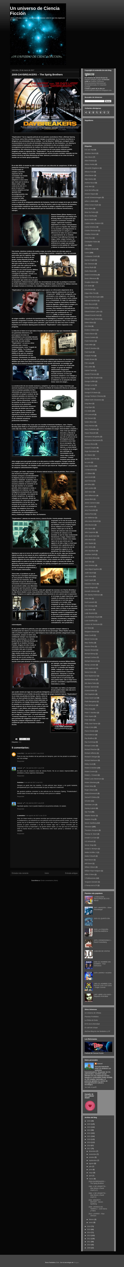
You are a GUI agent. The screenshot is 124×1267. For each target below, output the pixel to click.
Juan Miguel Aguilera (92, 569)
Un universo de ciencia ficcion (95, 78)
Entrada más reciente (20, 873)
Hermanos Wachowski (92, 440)
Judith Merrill (89, 573)
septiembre (93, 1160)
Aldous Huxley (90, 164)
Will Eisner (88, 863)
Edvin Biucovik (90, 304)
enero (91, 1222)
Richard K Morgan (91, 757)
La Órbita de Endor (91, 1020)
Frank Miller (89, 345)
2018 (89, 1145)
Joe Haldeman (90, 518)
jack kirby (88, 484)
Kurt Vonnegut (90, 606)
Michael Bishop (90, 654)
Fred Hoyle (88, 352)
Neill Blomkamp (90, 679)
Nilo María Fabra (90, 683)
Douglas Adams (90, 282)
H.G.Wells (88, 411)
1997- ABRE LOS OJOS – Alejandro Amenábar (103, 995)
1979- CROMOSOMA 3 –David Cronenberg (103, 941)
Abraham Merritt (90, 153)
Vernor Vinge (89, 845)
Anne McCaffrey (90, 190)
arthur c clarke (90, 201)
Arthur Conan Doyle (91, 205)
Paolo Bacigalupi (90, 701)
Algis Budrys (89, 179)
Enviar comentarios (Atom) (49, 880)
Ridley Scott (89, 764)
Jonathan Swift (90, 554)
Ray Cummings (90, 742)
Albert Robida (89, 161)
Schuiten (88, 801)
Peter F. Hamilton (91, 712)
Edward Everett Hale (92, 315)
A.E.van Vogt (89, 150)
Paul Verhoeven (90, 705)
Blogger (76, 1262)
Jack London (89, 488)
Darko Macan (89, 271)
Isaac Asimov (89, 466)
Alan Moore (89, 157)
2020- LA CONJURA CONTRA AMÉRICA (101, 930)
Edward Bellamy (90, 308)
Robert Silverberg (91, 782)
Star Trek (88, 812)
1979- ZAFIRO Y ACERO (103, 973)
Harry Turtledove (90, 429)
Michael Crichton (90, 657)
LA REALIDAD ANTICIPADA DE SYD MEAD (101, 899)
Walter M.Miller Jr (91, 852)
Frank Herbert (89, 341)
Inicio (47, 873)
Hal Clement (89, 418)
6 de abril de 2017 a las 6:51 (33, 782)
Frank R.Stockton (91, 348)
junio (91, 1169)
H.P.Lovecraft (89, 414)
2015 (89, 1229)
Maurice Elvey (90, 646)
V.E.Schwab (89, 841)
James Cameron (90, 503)
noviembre (93, 1154)
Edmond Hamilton (91, 300)
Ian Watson (88, 455)
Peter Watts (89, 720)
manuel (19, 768)
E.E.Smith (88, 286)
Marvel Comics (90, 639)
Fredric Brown (89, 359)
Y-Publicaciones (90, 878)
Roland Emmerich (91, 793)
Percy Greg (89, 709)
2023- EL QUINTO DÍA (102, 918)
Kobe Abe (88, 598)
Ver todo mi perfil (90, 1087)
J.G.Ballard (88, 473)
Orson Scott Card (91, 698)
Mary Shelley (89, 643)
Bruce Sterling (90, 216)
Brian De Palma (90, 212)
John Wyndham (90, 551)
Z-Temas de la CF (91, 885)
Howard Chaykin (90, 448)
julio (90, 1166)
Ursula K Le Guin (91, 838)
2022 (89, 1133)
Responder (20, 761)
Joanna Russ (89, 514)
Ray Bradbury (89, 738)
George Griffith (90, 381)
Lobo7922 (20, 753)
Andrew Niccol (90, 183)
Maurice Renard (90, 650)
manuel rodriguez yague (93, 79)
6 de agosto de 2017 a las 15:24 (36, 815)
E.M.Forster (89, 289)
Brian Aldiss (89, 208)
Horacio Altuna (90, 444)
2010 (89, 1245)
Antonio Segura (90, 194)
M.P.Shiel (88, 628)
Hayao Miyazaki (90, 433)
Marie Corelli (89, 635)
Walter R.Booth (90, 856)
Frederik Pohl (89, 356)
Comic (87, 253)
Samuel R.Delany (91, 797)
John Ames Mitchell (91, 521)
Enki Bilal (88, 326)
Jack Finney (89, 481)
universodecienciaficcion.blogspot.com (98, 90)
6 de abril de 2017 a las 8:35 (35, 803)
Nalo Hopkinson (90, 668)
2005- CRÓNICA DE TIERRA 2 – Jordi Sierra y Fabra (98, 1209)
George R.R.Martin (91, 392)
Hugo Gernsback (90, 451)
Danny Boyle (89, 267)
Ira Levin (88, 462)
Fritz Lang (88, 363)
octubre (92, 1157)
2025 (89, 1124)
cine (20, 742)
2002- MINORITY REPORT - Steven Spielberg (96, 1202)
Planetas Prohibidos (92, 1017)
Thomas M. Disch (91, 834)
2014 (89, 1232)
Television (88, 827)
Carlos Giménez (90, 227)
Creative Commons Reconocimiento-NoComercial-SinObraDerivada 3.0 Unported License (95, 84)
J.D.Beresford (89, 470)
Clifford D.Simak (90, 249)
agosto (91, 1163)
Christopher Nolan (91, 242)
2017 (89, 1148)
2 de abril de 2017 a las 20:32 (34, 753)
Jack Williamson (90, 495)
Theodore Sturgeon (91, 830)
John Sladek (89, 543)
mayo (91, 1173)
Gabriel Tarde (89, 370)
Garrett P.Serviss (90, 374)
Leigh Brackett (90, 613)
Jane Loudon (89, 506)
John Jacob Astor (91, 536)
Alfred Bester (89, 175)
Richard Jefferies (90, 753)
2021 (89, 1136)
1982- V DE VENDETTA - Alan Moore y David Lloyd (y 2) (97, 1188)
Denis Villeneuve (90, 278)
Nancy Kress (89, 672)
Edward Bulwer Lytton (92, 311)
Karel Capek (89, 580)
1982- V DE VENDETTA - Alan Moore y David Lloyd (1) (97, 1195)
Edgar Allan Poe (90, 293)
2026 (89, 1121)
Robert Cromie (90, 771)
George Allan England (92, 378)
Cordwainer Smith (91, 256)
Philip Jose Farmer (91, 723)
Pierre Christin (90, 731)
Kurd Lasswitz (89, 602)
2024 (89, 1127)
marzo (91, 1179)
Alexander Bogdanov (92, 168)
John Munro (89, 539)
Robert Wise (89, 786)
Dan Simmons (90, 264)
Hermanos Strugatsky (92, 437)
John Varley (89, 547)
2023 (89, 1130)
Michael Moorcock (91, 661)
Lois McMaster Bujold (92, 617)
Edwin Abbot (89, 322)
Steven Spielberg (91, 823)
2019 (89, 1142)
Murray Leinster (90, 665)
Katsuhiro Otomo (90, 584)
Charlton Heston (90, 234)
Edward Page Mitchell (92, 319)
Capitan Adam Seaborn (93, 223)
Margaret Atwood (91, 631)
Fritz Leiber (88, 367)
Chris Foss (88, 238)
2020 (89, 1139)
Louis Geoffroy (90, 620)
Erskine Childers (90, 330)
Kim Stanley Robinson (92, 595)
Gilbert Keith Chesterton (93, 400)
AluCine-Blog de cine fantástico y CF (97, 1031)
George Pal (89, 389)
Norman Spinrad (90, 687)
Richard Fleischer (91, 749)
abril (90, 1176)
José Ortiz (88, 562)
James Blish (89, 499)
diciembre (92, 1151)
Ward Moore (89, 860)
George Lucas (90, 385)
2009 (89, 1248)
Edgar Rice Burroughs (92, 297)
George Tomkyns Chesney (94, 396)
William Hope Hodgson (93, 871)
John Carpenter (90, 532)
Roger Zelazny (90, 790)
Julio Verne (88, 576)
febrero (91, 1219)
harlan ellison (89, 422)
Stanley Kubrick (90, 808)
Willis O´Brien (89, 874)
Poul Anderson (90, 735)
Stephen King (89, 819)
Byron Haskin (89, 219)
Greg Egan (88, 407)
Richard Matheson (91, 760)
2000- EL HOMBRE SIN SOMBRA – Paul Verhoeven (102, 964)
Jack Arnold (89, 477)
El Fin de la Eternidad (92, 1024)
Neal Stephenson (91, 676)
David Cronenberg (91, 275)
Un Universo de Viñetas (93, 1013)
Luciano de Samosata (92, 624)
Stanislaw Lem (90, 804)
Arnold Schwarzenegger (93, 197)
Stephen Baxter (90, 815)
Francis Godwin (90, 337)
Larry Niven (89, 610)
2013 (89, 1235)
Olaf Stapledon (90, 694)
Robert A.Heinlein (91, 768)
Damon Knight (90, 260)
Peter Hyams (89, 716)
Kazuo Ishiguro (90, 587)
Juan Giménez (90, 565)
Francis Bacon (90, 334)
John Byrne (89, 529)
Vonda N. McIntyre (91, 849)
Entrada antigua (71, 873)
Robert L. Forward (91, 775)
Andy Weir (88, 186)
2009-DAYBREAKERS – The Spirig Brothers (97, 1182)
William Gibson (90, 867)
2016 (89, 1226)
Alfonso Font (89, 172)
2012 (89, 1239)
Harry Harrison (90, 426)
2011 (89, 1242)
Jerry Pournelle (90, 510)
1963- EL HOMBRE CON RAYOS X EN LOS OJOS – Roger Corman (103, 985)
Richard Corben (90, 746)
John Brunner (89, 525)
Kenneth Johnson (91, 591)
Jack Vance (89, 492)
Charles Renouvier (91, 230)
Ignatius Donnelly (91, 459)
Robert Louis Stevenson (93, 779)
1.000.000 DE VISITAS (102, 951)
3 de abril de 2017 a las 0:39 (35, 768)
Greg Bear (88, 403)
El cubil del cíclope (91, 1027)
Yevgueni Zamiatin (91, 882)
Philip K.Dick (89, 727)
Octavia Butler (90, 690)
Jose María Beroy (91, 558)
